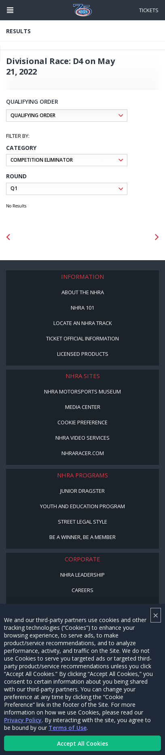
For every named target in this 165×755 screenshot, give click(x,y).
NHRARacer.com (82, 453)
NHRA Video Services (82, 437)
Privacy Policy (23, 720)
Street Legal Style (82, 521)
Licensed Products (82, 353)
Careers (82, 590)
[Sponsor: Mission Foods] (48, 237)
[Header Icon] (10, 10)
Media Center (82, 407)
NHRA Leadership (82, 574)
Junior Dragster (82, 490)
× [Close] (156, 615)
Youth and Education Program (82, 506)
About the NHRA (82, 292)
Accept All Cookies (82, 743)
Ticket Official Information (82, 338)
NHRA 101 (82, 307)
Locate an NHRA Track (82, 323)
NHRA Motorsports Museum (82, 391)
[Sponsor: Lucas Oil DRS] (117, 237)
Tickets (149, 10)
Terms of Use (68, 727)
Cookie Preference (82, 422)
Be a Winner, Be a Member (82, 537)
